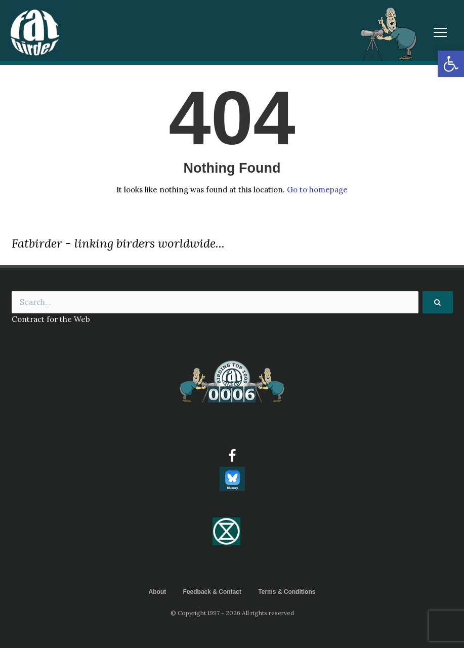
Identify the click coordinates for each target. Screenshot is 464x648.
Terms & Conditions (286, 591)
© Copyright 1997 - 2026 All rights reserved (232, 613)
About (157, 591)
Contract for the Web (51, 319)
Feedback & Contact (212, 591)
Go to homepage (317, 189)
